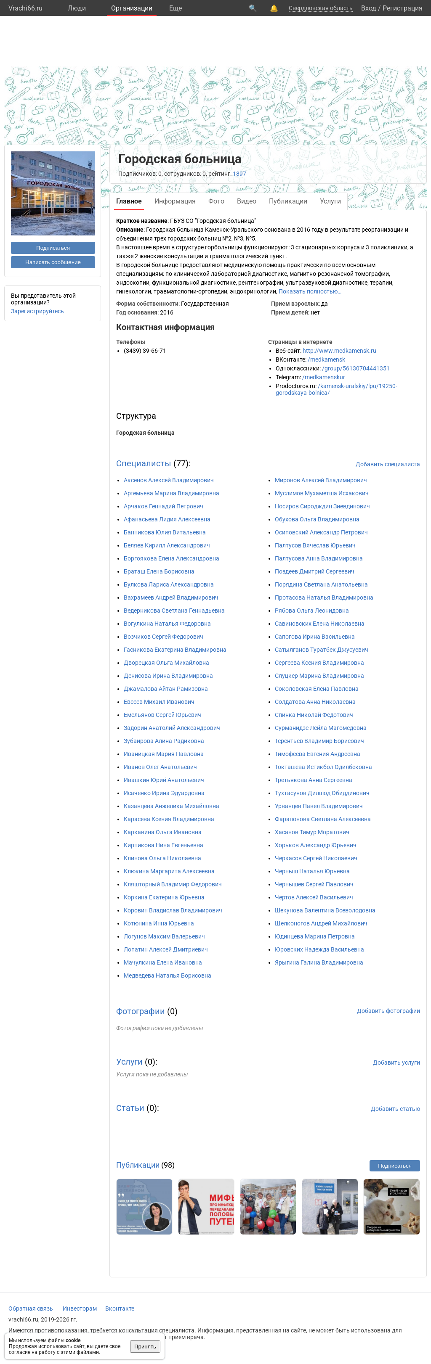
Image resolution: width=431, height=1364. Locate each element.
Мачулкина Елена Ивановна (163, 962)
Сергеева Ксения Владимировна (319, 662)
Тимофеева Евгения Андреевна (317, 754)
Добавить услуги (396, 1062)
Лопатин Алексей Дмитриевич (166, 949)
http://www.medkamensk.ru (339, 350)
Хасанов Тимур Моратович (312, 832)
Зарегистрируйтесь (37, 311)
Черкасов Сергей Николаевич (316, 858)
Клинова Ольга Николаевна (162, 858)
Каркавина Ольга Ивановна (163, 832)
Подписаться (53, 248)
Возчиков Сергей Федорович (163, 636)
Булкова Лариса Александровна (169, 584)
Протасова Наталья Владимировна (324, 597)
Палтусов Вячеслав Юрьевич (315, 545)
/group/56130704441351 (356, 368)
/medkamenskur (323, 377)
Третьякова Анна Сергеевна (313, 780)
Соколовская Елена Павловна (317, 688)
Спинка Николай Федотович (314, 714)
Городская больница (145, 432)
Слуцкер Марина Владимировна (319, 675)
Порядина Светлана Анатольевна (321, 584)
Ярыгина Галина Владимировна (319, 962)
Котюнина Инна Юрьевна (159, 923)
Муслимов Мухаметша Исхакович (322, 493)
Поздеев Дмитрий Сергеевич (314, 571)
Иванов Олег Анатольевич (160, 767)
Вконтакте (119, 1308)
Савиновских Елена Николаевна (319, 623)
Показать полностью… (310, 291)
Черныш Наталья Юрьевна (312, 871)
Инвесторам (80, 1308)
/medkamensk (326, 359)
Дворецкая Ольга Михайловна (166, 662)
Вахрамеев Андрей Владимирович (171, 597)
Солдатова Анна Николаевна (315, 701)
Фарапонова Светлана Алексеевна (323, 819)
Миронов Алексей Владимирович (321, 480)
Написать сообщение (53, 262)
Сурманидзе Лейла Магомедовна (321, 727)
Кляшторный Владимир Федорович (173, 884)
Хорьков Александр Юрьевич (316, 845)
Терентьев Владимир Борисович (319, 741)
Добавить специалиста (388, 464)
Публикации (138, 1164)
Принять (145, 1346)
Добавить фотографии (388, 1010)
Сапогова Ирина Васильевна (315, 636)
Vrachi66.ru (25, 8)
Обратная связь (30, 1308)
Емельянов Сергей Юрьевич (162, 714)
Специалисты (143, 463)
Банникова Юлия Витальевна (165, 532)
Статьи (130, 1108)
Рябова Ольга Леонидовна (312, 610)
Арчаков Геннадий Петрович (163, 506)
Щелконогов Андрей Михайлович (321, 923)
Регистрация (403, 8)
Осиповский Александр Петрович (321, 532)
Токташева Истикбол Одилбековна (323, 767)
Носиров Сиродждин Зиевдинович (322, 506)
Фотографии (140, 1011)
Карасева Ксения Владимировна (169, 819)
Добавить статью (395, 1108)
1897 (239, 173)
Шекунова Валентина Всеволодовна (325, 910)
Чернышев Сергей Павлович (314, 884)
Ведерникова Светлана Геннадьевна (174, 610)
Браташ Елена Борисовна (159, 571)
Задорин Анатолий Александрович (172, 727)
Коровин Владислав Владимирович (173, 910)
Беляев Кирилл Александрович (167, 545)
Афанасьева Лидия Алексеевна (167, 519)
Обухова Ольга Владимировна (317, 519)
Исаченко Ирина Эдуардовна (164, 793)
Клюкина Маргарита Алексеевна (169, 871)
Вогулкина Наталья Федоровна (167, 623)
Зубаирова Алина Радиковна (164, 741)
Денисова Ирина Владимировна (168, 675)
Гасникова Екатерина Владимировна (175, 649)
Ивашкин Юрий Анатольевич (164, 780)
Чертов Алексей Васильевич (314, 897)
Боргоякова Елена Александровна (171, 558)
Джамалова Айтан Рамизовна (166, 688)
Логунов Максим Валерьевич (164, 936)
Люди (77, 8)
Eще (175, 8)
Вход (368, 8)
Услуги (129, 1062)
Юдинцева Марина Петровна (315, 936)
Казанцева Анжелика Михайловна (171, 806)
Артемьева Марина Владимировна (171, 493)
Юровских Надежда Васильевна (319, 949)
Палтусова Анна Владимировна (319, 558)
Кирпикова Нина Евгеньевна (163, 845)
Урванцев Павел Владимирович (319, 806)
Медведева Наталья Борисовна (167, 975)
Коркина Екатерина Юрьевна (164, 897)
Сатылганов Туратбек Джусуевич (321, 649)
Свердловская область (321, 8)
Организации (131, 8)
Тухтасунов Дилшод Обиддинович (322, 793)
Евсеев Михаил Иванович (159, 701)
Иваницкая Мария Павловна (164, 754)
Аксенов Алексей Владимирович (169, 480)
